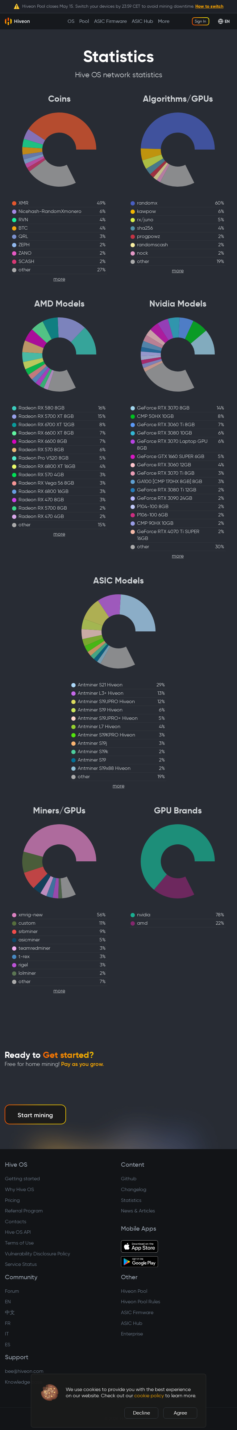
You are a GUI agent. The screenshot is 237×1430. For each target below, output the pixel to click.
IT (7, 1334)
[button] (50, 1392)
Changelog (133, 1189)
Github (128, 1179)
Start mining (35, 1115)
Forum (12, 1291)
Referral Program (24, 1211)
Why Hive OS (19, 1189)
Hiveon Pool (134, 1291)
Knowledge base (23, 1382)
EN (8, 1302)
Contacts (15, 1221)
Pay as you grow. (82, 1064)
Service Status (21, 1264)
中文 (10, 1312)
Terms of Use (19, 1243)
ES (7, 1344)
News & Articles (138, 1211)
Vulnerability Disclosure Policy (37, 1254)
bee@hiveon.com (24, 1371)
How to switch (209, 6)
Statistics (131, 1200)
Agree (180, 1413)
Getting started (22, 1179)
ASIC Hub (131, 1323)
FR (7, 1323)
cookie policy (149, 1395)
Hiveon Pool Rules (140, 1302)
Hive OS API (18, 1232)
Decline (141, 1413)
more (59, 279)
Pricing (12, 1200)
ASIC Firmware (137, 1312)
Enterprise (132, 1334)
